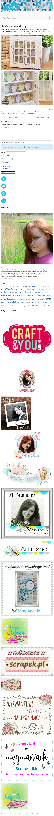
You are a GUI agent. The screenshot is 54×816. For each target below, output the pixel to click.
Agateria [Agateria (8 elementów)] (3, 286)
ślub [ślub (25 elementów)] (47, 306)
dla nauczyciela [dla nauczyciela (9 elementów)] (43, 289)
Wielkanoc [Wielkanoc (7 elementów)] (17, 306)
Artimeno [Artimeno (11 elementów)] (7, 286)
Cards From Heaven (9, 18)
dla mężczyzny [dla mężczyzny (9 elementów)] (36, 289)
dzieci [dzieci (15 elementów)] (48, 289)
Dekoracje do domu (23, 111)
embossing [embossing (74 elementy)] (6, 292)
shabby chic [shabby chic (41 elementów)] (34, 302)
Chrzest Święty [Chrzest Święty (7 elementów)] (39, 286)
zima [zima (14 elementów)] (45, 306)
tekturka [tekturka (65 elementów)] (48, 302)
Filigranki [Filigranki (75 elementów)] (22, 292)
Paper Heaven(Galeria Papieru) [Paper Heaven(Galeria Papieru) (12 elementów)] (30, 299)
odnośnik (26, 113)
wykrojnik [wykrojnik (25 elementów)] (23, 306)
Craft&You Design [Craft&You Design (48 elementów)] (9, 289)
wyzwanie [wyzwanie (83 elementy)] (32, 305)
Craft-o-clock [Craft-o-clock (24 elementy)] (21, 289)
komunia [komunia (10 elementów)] (26, 296)
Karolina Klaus (43, 29)
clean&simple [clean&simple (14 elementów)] (46, 286)
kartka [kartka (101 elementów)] (9, 295)
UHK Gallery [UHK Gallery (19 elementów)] (5, 306)
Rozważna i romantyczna (10, 117)
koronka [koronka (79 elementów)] (32, 295)
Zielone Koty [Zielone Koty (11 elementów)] (40, 306)
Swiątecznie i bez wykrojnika (43, 117)
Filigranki (11, 113)
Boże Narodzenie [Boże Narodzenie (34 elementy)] (29, 287)
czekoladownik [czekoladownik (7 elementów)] (30, 289)
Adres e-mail (5, 155)
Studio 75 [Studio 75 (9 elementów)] (41, 302)
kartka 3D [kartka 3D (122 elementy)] (18, 295)
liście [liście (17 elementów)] (10, 299)
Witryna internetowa (6, 159)
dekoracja (6, 113)
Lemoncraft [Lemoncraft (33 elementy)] (41, 296)
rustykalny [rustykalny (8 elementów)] (40, 299)
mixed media (17, 113)
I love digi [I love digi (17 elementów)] (34, 292)
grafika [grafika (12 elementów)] (29, 292)
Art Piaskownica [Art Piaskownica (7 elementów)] (13, 286)
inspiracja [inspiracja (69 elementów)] (41, 292)
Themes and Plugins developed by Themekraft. (31, 814)
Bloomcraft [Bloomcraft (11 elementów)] (20, 286)
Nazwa (3, 152)
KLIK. (32, 33)
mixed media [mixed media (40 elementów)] (17, 299)
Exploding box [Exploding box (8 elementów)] (15, 292)
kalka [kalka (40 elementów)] (3, 296)
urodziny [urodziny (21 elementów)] (12, 306)
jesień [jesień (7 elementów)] (47, 292)
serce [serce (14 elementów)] (28, 302)
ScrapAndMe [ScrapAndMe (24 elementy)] (21, 302)
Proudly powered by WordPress (9, 814)
